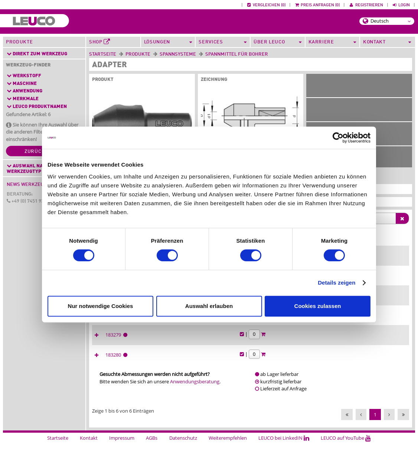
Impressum (121, 444)
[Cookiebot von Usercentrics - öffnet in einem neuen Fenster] (338, 137)
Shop (99, 42)
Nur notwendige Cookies (100, 306)
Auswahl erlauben (209, 306)
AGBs (151, 444)
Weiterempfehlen (228, 444)
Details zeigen (336, 282)
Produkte (19, 42)
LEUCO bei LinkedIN (283, 444)
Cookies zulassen (317, 306)
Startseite (102, 54)
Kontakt (89, 444)
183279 (313, 341)
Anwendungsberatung (194, 388)
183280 (313, 361)
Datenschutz (183, 444)
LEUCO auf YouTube (346, 444)
